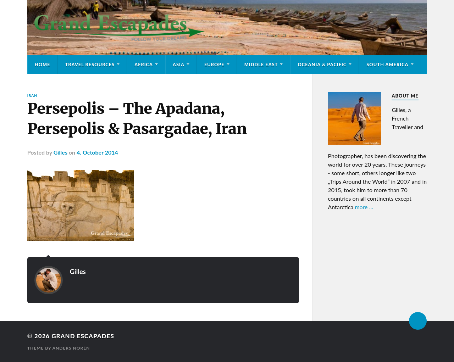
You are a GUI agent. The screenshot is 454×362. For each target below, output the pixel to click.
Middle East (261, 64)
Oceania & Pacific (322, 64)
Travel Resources (90, 64)
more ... (364, 207)
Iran (32, 95)
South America (387, 64)
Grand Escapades (82, 336)
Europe (214, 64)
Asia (178, 64)
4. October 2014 (97, 152)
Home (42, 64)
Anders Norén (71, 348)
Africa (143, 64)
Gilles (60, 152)
